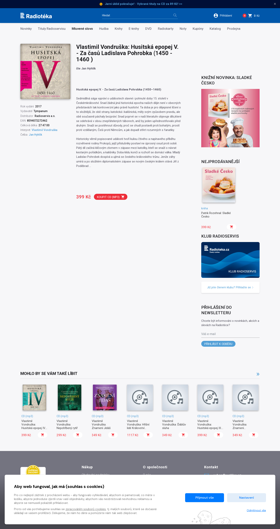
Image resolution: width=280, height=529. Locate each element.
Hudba (103, 28)
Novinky (26, 28)
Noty (183, 28)
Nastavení (246, 498)
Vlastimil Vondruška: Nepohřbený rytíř (67, 424)
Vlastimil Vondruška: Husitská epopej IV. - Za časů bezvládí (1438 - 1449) (33, 428)
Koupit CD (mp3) (111, 197)
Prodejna (233, 28)
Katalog (215, 28)
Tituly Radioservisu (52, 28)
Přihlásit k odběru (218, 344)
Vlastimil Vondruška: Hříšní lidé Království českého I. (138, 426)
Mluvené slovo (82, 28)
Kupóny (198, 28)
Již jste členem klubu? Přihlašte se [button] (230, 287)
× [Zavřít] (275, 4)
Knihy (118, 28)
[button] (225, 15)
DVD (148, 28)
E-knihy (134, 28)
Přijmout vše (204, 498)
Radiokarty (165, 28)
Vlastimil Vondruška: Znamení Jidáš (101, 424)
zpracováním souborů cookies (86, 509)
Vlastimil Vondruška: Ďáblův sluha (174, 424)
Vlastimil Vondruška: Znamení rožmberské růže (243, 426)
